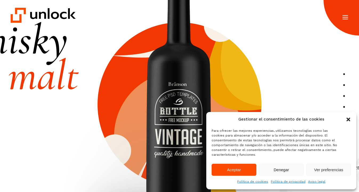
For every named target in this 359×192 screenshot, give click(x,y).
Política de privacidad (288, 181)
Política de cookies (252, 181)
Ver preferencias (328, 169)
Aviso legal (316, 181)
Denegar (281, 169)
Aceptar (234, 169)
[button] (348, 119)
